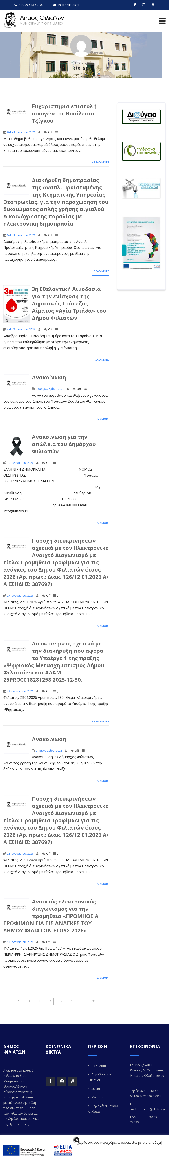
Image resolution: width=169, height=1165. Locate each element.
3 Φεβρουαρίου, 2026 (50, 389)
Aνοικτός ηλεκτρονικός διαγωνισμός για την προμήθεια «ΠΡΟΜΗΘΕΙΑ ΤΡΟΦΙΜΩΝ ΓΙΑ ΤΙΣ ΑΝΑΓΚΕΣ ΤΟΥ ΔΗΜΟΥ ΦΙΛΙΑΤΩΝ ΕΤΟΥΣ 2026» (51, 916)
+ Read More (100, 162)
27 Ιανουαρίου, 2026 (20, 595)
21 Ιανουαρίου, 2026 (49, 751)
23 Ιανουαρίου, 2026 (20, 691)
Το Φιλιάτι (98, 1066)
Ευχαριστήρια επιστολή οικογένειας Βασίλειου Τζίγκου (64, 113)
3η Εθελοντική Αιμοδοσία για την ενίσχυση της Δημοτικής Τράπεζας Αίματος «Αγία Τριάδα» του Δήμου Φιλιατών (69, 303)
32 (94, 1001)
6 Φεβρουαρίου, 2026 (21, 235)
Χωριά (95, 1088)
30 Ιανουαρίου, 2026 (20, 463)
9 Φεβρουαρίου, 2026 (21, 132)
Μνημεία (97, 1097)
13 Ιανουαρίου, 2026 (20, 942)
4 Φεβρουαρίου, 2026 (21, 329)
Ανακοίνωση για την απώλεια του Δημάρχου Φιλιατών (64, 444)
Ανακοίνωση (49, 377)
